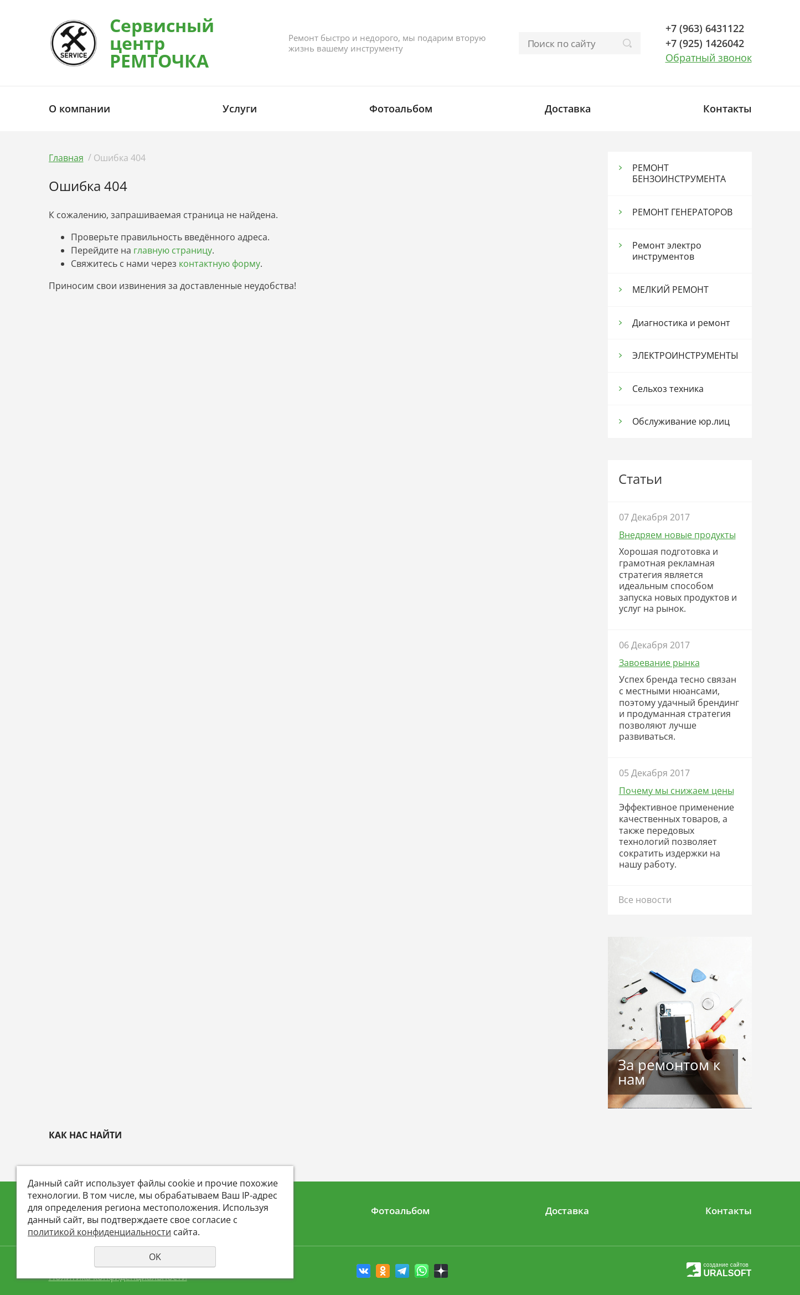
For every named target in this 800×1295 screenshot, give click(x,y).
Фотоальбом (400, 108)
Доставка (568, 108)
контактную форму (219, 263)
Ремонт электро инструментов (666, 251)
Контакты (727, 108)
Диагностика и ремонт (681, 323)
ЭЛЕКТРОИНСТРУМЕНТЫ (685, 355)
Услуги (240, 108)
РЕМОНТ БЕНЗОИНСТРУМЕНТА (679, 173)
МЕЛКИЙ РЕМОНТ (670, 289)
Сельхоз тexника (668, 389)
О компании (79, 108)
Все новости (645, 900)
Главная (66, 158)
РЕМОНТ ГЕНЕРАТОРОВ (682, 212)
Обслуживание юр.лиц (681, 421)
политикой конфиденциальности (99, 1232)
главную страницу (172, 250)
